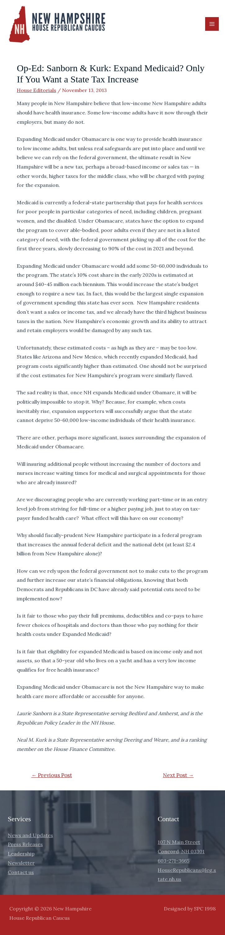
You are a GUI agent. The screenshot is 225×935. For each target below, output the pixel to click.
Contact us (21, 872)
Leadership (21, 853)
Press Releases (25, 844)
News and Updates (30, 835)
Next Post (178, 775)
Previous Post (51, 775)
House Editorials (36, 90)
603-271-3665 (173, 861)
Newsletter (21, 863)
